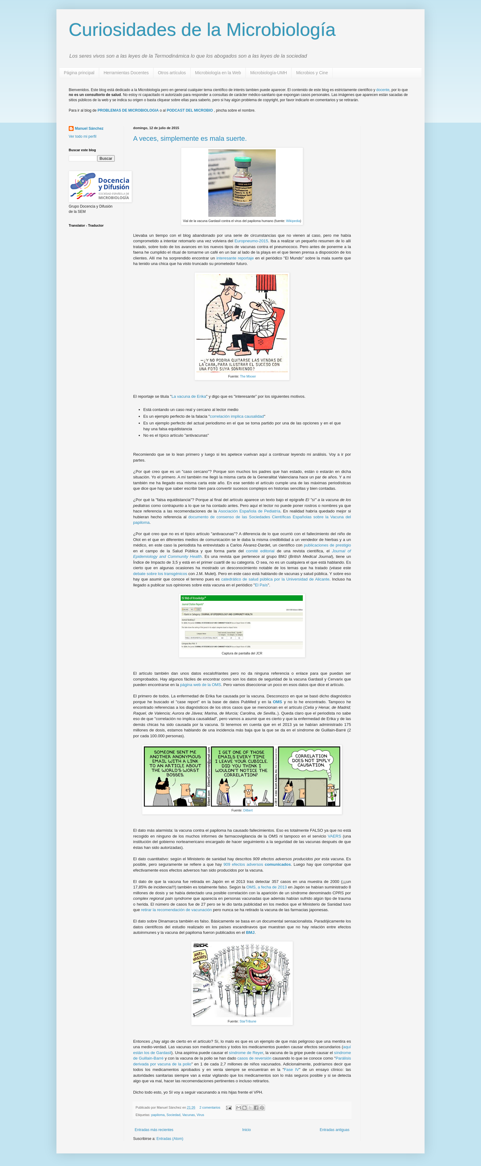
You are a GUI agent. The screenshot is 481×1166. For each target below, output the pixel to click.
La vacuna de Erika (188, 396)
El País (261, 585)
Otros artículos (172, 72)
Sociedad (173, 1115)
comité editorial (260, 551)
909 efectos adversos (257, 864)
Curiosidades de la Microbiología (202, 29)
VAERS (334, 836)
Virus (200, 1115)
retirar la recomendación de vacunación (176, 909)
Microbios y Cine (312, 72)
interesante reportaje (235, 258)
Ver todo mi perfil (82, 136)
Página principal (79, 72)
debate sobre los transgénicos (160, 573)
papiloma (158, 1115)
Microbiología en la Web (218, 72)
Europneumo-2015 (251, 241)
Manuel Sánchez (89, 128)
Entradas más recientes (154, 1130)
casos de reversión (254, 1058)
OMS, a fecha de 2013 (267, 887)
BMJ (250, 932)
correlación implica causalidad (237, 416)
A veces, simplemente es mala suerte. (190, 138)
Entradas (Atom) (169, 1139)
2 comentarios (209, 1107)
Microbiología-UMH (268, 72)
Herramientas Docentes (126, 72)
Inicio (246, 1130)
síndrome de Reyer (246, 1052)
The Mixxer (248, 376)
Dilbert (247, 810)
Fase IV (291, 1069)
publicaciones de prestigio (327, 545)
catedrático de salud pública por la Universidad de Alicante (275, 579)
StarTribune (248, 1021)
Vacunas (188, 1115)
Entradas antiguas (334, 1130)
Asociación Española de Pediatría (249, 511)
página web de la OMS (200, 684)
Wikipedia (293, 221)
